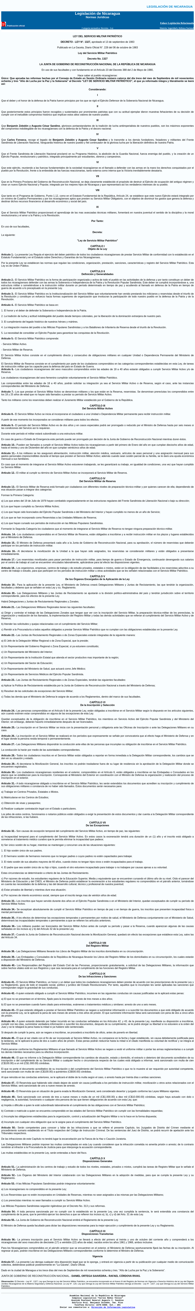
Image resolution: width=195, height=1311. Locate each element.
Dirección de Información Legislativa (113, 1307)
